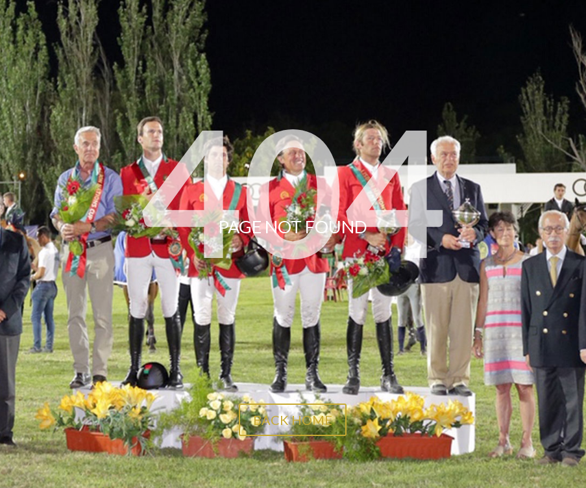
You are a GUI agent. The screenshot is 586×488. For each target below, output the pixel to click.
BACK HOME (292, 420)
